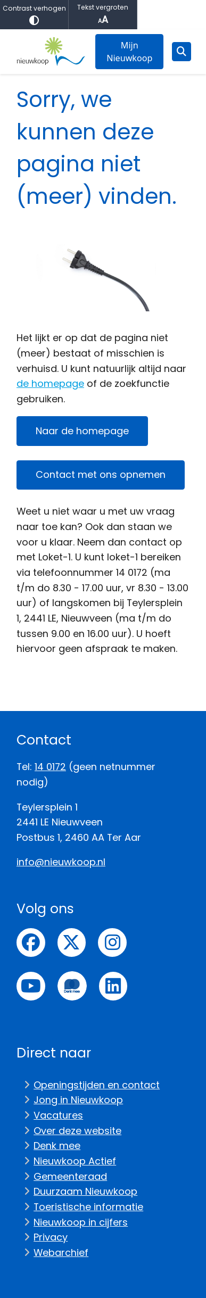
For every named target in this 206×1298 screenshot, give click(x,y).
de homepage (50, 383)
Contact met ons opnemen (101, 474)
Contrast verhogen (34, 15)
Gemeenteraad (70, 1176)
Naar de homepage (82, 430)
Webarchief (61, 1252)
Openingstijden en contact (97, 1085)
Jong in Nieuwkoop (78, 1099)
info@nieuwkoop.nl (61, 862)
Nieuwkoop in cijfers (81, 1222)
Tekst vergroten (103, 15)
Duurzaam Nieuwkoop (85, 1191)
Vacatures (58, 1115)
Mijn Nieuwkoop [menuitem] (129, 51)
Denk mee (57, 1145)
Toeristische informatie (88, 1206)
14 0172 (50, 766)
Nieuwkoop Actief (75, 1161)
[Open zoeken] (181, 51)
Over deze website (77, 1130)
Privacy (51, 1237)
